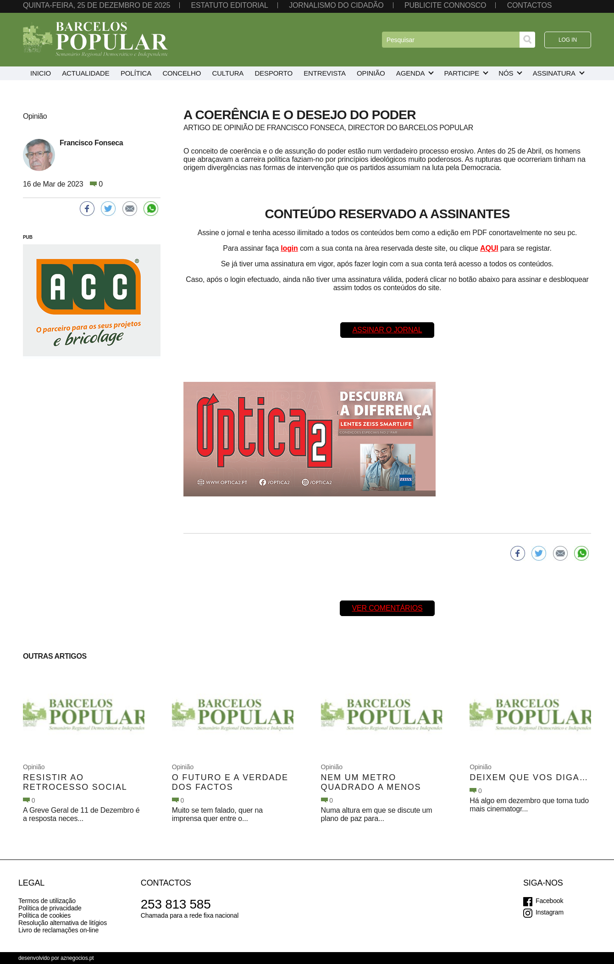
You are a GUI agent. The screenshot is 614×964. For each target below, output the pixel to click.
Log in (568, 40)
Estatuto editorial (229, 5)
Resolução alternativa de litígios (62, 922)
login (289, 248)
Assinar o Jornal (387, 330)
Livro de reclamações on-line (58, 930)
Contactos (529, 5)
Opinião (33, 767)
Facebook (549, 900)
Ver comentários (387, 608)
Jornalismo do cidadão (336, 5)
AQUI (489, 248)
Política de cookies (44, 915)
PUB (28, 237)
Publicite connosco (445, 5)
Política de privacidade (50, 908)
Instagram (550, 912)
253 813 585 (176, 904)
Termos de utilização (47, 900)
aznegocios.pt (77, 958)
